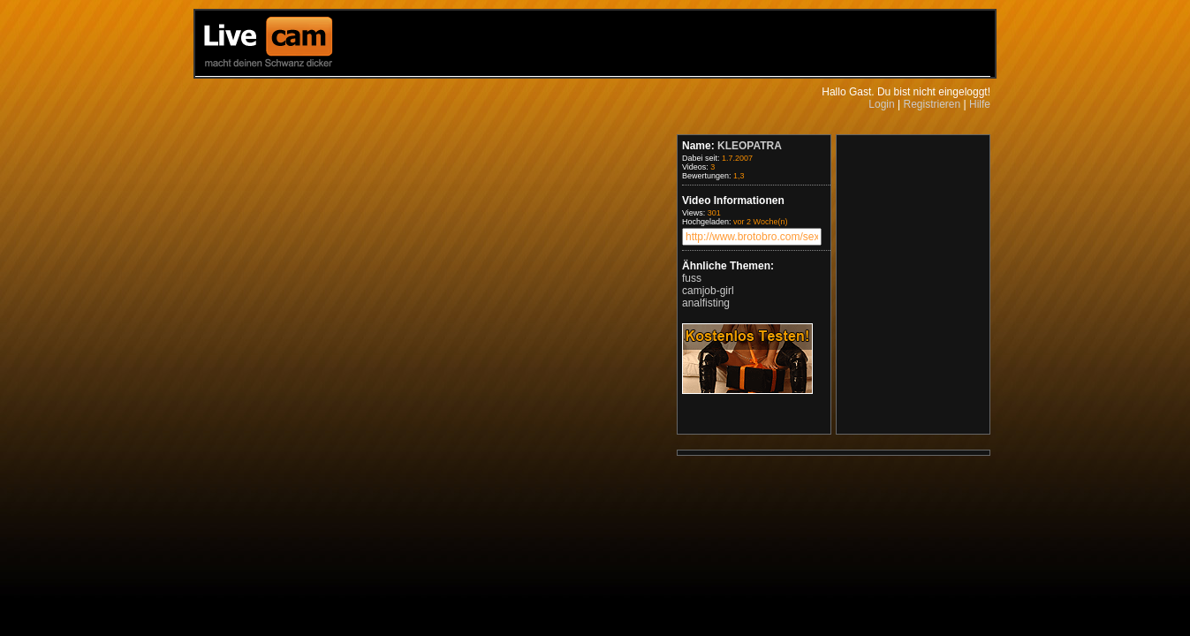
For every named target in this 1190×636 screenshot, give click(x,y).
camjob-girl (708, 290)
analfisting (706, 303)
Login (881, 104)
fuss (691, 278)
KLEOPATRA (749, 146)
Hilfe (979, 104)
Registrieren (931, 104)
